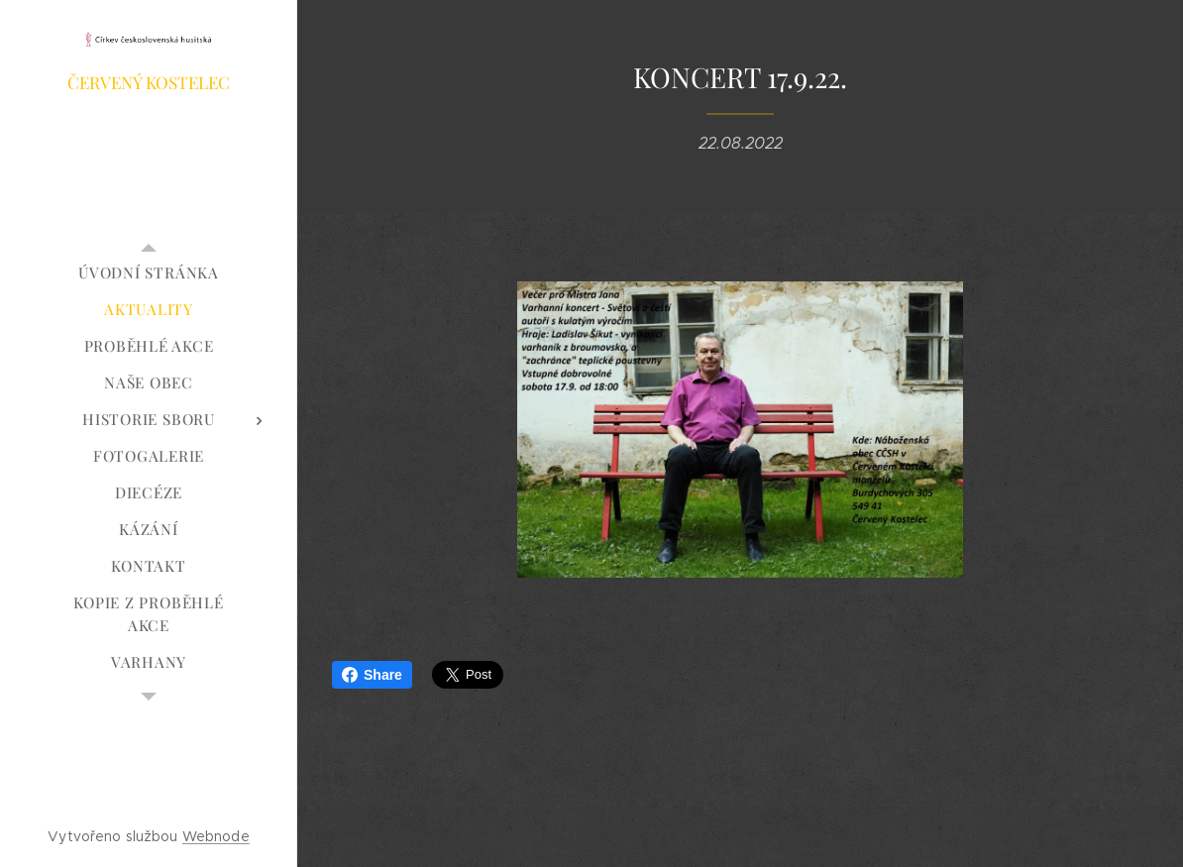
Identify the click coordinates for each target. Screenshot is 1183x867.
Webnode (216, 836)
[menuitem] (148, 273)
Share (372, 675)
